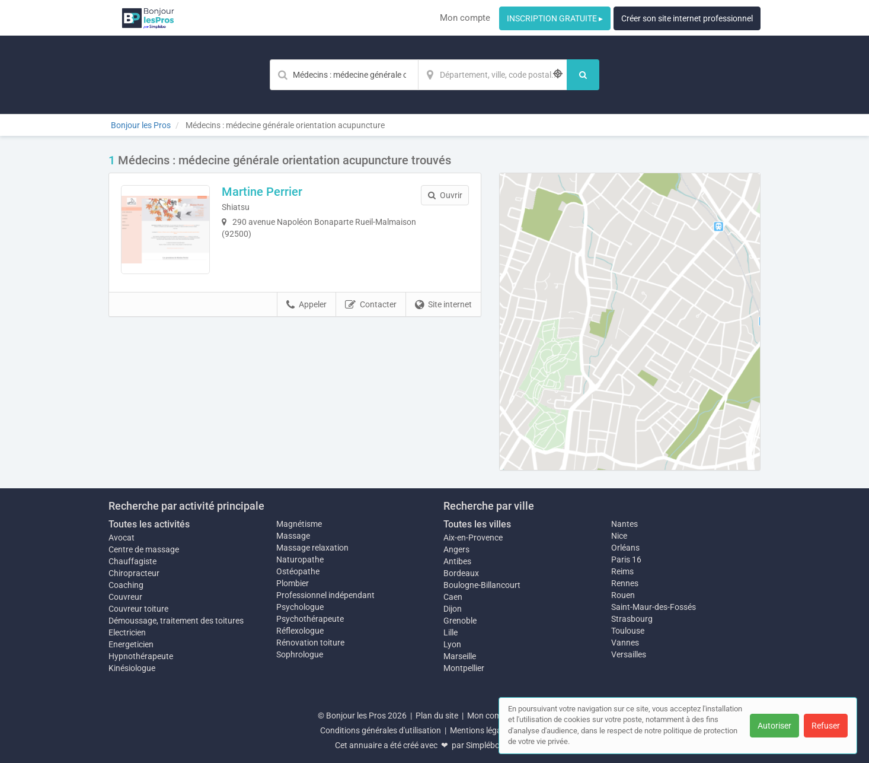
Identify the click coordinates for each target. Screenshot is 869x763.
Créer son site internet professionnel (687, 18)
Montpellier (463, 668)
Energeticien (131, 644)
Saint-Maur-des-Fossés (653, 607)
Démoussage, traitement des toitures (176, 620)
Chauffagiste (132, 561)
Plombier (292, 583)
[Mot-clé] (344, 74)
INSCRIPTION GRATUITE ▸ (555, 18)
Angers (456, 549)
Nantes (624, 524)
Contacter (371, 305)
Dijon (452, 608)
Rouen (623, 595)
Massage (293, 536)
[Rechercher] (583, 74)
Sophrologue (299, 654)
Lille (450, 632)
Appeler (306, 305)
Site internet (443, 305)
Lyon (452, 644)
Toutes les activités (149, 524)
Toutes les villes (477, 524)
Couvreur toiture (138, 608)
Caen (452, 597)
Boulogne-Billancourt (481, 585)
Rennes (624, 583)
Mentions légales (481, 730)
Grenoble (460, 620)
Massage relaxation (312, 547)
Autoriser (774, 725)
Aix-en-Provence (473, 537)
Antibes (457, 561)
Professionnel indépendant (325, 595)
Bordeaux (461, 573)
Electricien (127, 632)
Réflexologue (300, 630)
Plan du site (437, 715)
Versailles (628, 654)
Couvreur (125, 597)
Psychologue (300, 607)
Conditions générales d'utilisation (380, 730)
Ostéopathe (298, 571)
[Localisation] (492, 74)
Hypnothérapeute (140, 656)
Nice (619, 536)
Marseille (459, 656)
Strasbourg (632, 619)
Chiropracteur (133, 573)
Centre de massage (143, 549)
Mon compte (465, 17)
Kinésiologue (131, 668)
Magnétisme (299, 524)
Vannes (625, 642)
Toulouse (627, 630)
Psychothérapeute (310, 619)
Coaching (125, 585)
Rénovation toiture (310, 642)
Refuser (826, 725)
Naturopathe (300, 559)
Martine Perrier (262, 192)
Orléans (625, 547)
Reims (622, 571)
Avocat (121, 537)
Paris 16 (626, 559)
